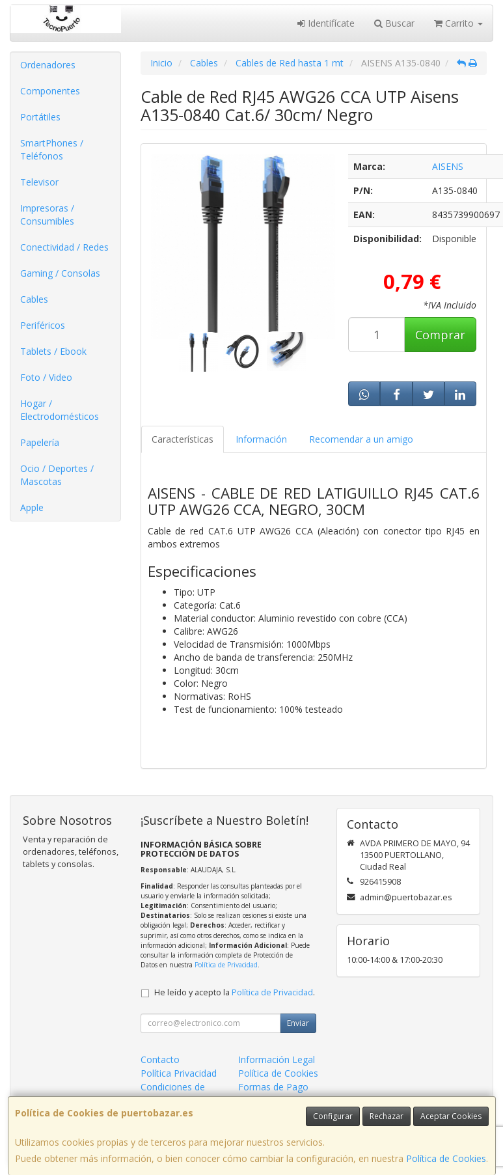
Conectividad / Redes (64, 247)
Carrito (458, 23)
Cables (34, 299)
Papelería (39, 442)
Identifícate (326, 23)
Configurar (333, 1116)
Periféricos (42, 325)
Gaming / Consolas (60, 273)
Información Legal (276, 1059)
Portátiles (40, 117)
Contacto (160, 1059)
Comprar (440, 334)
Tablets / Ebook (53, 351)
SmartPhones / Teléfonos (51, 149)
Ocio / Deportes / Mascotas (57, 475)
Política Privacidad (179, 1073)
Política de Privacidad (226, 964)
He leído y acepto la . (234, 992)
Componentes (50, 91)
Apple (32, 507)
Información (261, 439)
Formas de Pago (273, 1087)
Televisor (39, 182)
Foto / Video (46, 377)
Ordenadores (47, 65)
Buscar (394, 23)
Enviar (298, 1023)
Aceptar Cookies (451, 1116)
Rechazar (386, 1116)
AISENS (447, 166)
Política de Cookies (446, 1158)
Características (182, 439)
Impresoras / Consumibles (47, 214)
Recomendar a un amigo (361, 439)
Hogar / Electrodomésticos (59, 409)
